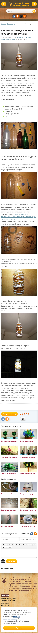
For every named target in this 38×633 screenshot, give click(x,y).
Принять (19, 628)
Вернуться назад (9, 414)
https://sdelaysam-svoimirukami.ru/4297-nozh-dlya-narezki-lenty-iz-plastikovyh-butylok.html (18, 216)
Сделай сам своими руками (19, 4)
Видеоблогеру (5, 603)
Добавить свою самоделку (8, 598)
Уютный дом (20, 37)
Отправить (11, 561)
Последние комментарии (8, 600)
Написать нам (5, 605)
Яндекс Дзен (5, 595)
